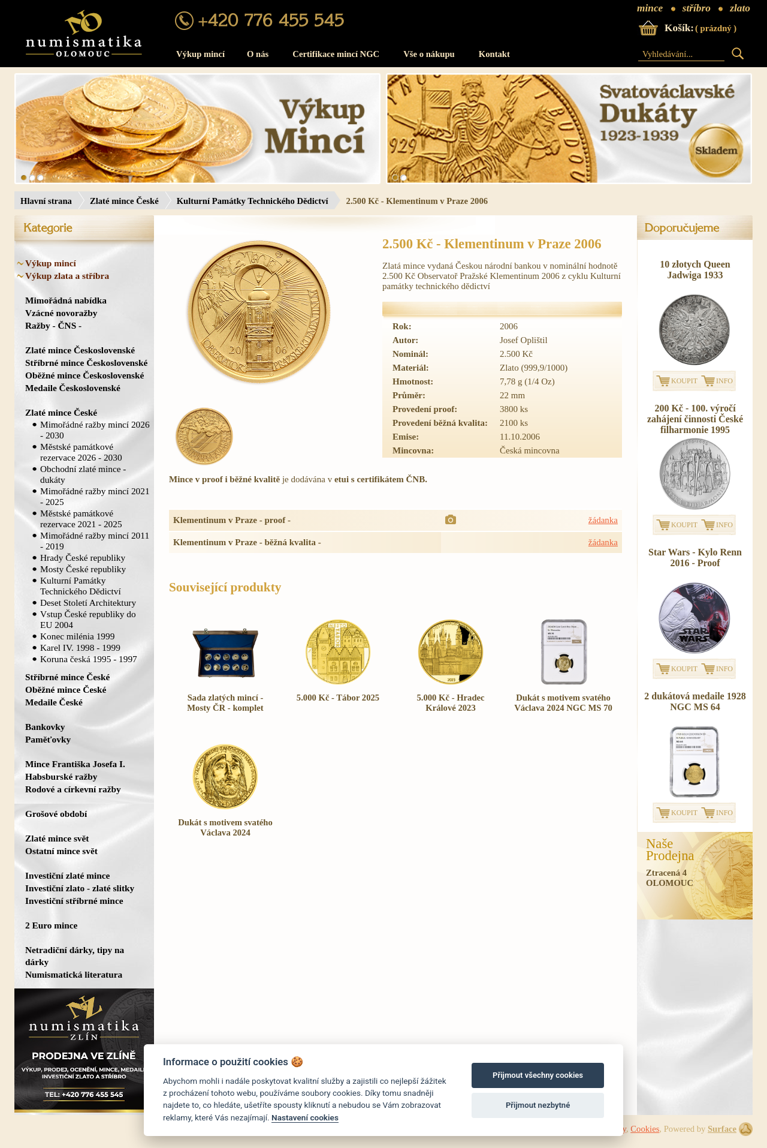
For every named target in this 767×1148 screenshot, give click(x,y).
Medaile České (54, 702)
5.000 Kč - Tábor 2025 (338, 697)
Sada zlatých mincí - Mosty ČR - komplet (225, 703)
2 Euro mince (51, 925)
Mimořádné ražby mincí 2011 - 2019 (94, 540)
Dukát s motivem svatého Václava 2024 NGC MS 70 (563, 703)
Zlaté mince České (124, 201)
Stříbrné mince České (67, 677)
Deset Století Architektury (88, 602)
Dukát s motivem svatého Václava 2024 (225, 827)
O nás (257, 54)
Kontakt (494, 54)
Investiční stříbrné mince (74, 900)
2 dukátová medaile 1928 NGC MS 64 (694, 701)
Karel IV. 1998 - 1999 (80, 647)
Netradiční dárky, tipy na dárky (74, 956)
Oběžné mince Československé (84, 375)
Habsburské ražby (61, 776)
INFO (724, 381)
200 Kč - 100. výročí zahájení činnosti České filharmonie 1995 (695, 419)
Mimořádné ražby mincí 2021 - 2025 (95, 496)
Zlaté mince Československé (80, 350)
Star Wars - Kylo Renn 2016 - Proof (695, 557)
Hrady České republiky (82, 557)
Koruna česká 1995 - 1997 (88, 659)
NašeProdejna (670, 850)
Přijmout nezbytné (538, 1105)
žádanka (603, 520)
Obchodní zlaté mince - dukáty (83, 474)
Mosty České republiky (83, 569)
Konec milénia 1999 (77, 636)
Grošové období (56, 814)
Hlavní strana (46, 201)
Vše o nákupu (429, 54)
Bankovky (45, 727)
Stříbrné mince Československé (86, 362)
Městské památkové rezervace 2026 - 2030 (81, 451)
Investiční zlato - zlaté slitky (79, 888)
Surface (722, 1129)
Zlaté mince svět (57, 838)
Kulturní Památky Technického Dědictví (252, 201)
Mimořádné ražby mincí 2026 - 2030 (95, 429)
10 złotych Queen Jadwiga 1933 (695, 269)
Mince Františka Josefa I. (75, 764)
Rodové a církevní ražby (73, 789)
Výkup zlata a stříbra (67, 276)
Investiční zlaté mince (67, 875)
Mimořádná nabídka (66, 300)
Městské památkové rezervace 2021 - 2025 (81, 518)
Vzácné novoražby (61, 313)
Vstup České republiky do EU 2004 (88, 619)
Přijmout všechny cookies (538, 1075)
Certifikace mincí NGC (335, 54)
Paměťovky (48, 739)
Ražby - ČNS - (53, 325)
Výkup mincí (200, 54)
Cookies (644, 1129)
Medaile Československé (72, 388)
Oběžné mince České (65, 689)
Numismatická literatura (73, 974)
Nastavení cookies (305, 1117)
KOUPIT (684, 381)
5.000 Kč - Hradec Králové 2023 (450, 703)
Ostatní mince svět (61, 851)
